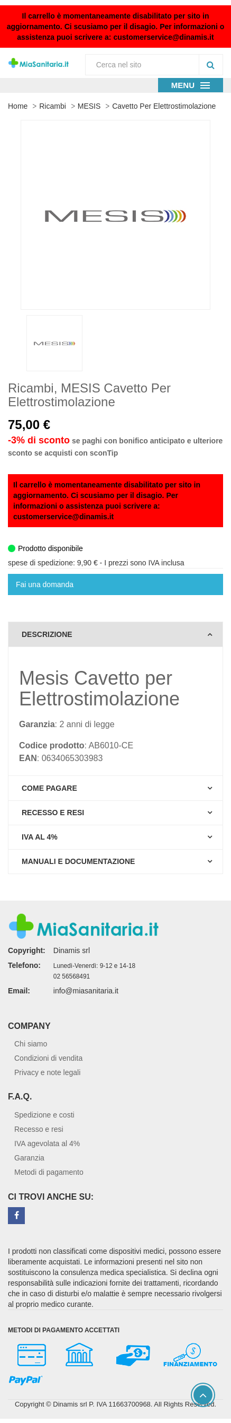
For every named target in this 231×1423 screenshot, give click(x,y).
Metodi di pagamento (49, 1172)
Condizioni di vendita (48, 1058)
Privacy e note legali (47, 1072)
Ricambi (52, 106)
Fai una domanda (44, 584)
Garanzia (29, 1158)
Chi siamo (30, 1044)
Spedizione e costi (44, 1115)
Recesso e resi (38, 1129)
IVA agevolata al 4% (47, 1143)
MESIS (89, 106)
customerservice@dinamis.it (163, 37)
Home (17, 106)
